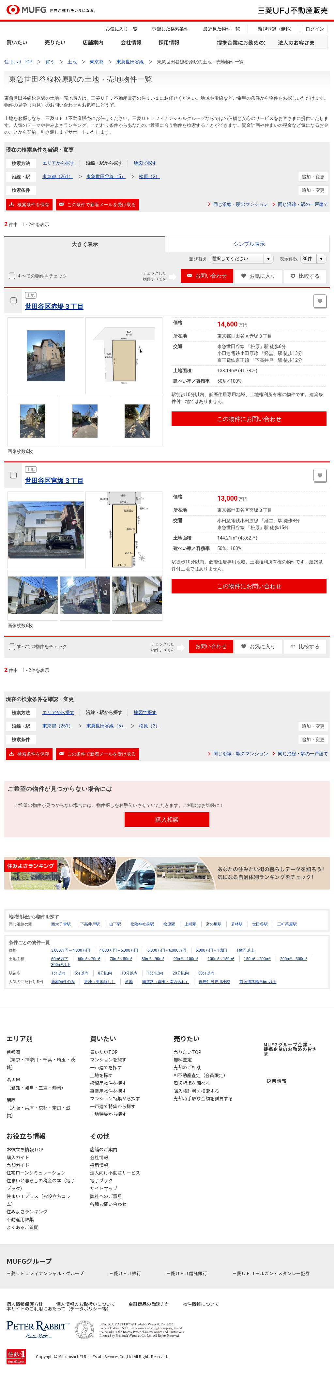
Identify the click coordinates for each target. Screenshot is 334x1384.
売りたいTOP (187, 1052)
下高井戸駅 (90, 924)
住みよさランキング (27, 1211)
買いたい (17, 42)
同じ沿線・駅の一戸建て (303, 204)
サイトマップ (103, 1188)
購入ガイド (18, 1157)
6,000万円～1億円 (211, 950)
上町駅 (190, 924)
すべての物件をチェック (41, 276)
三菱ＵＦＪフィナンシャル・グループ (46, 1273)
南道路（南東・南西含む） (165, 981)
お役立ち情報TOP (25, 1149)
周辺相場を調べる (192, 1083)
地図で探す (145, 163)
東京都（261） (57, 176)
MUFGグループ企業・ (290, 1049)
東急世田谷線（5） (106, 176)
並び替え (201, 258)
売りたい (55, 42)
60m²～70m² (89, 959)
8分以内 (105, 973)
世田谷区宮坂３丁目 (54, 481)
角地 (129, 981)
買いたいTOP (104, 1052)
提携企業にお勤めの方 (240, 42)
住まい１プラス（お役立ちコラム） (38, 1200)
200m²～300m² (293, 959)
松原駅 (169, 924)
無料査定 (183, 1059)
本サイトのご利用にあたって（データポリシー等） (59, 1308)
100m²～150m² (220, 959)
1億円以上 (245, 950)
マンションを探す (108, 1059)
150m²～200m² (257, 959)
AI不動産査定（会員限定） (201, 1075)
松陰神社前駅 (142, 924)
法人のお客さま (296, 42)
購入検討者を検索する (196, 1091)
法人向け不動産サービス (115, 1172)
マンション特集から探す (115, 1098)
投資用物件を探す (108, 1083)
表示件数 (292, 258)
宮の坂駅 (213, 924)
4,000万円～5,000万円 (118, 950)
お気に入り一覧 (121, 28)
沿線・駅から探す (104, 163)
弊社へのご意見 (106, 1196)
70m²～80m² (121, 959)
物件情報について (201, 1304)
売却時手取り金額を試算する (203, 1098)
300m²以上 (60, 964)
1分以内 (58, 973)
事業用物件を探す (108, 1091)
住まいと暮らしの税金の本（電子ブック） (41, 1184)
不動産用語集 (20, 1219)
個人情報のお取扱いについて (85, 1304)
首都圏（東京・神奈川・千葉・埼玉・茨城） (41, 1060)
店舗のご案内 (103, 1149)
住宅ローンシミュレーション (36, 1172)
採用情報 (169, 42)
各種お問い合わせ (108, 1204)
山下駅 (115, 924)
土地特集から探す (108, 1114)
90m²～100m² (186, 959)
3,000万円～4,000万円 (70, 950)
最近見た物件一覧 (221, 28)
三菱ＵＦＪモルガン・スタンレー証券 (271, 1273)
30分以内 (206, 973)
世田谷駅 (260, 924)
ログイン (315, 28)
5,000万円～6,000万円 (166, 950)
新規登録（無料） (276, 28)
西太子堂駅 (61, 924)
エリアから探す (58, 163)
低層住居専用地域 (214, 981)
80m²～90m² (153, 959)
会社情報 (131, 42)
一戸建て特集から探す (113, 1106)
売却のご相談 (187, 1067)
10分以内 (129, 973)
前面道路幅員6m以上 (257, 981)
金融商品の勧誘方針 (149, 1304)
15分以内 (155, 973)
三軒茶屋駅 (287, 924)
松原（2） (149, 176)
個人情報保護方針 (25, 1304)
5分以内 (82, 973)
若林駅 (237, 924)
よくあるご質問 (22, 1227)
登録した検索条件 (170, 28)
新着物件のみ (63, 981)
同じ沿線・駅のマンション (240, 204)
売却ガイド (18, 1165)
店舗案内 (93, 42)
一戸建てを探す (106, 1067)
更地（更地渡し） (99, 981)
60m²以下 (59, 959)
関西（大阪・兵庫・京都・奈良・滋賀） (38, 1108)
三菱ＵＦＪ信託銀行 (187, 1273)
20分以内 (181, 973)
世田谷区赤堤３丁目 (54, 306)
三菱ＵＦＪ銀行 (125, 1273)
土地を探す (101, 1075)
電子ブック (101, 1180)
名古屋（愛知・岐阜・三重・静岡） (36, 1083)
